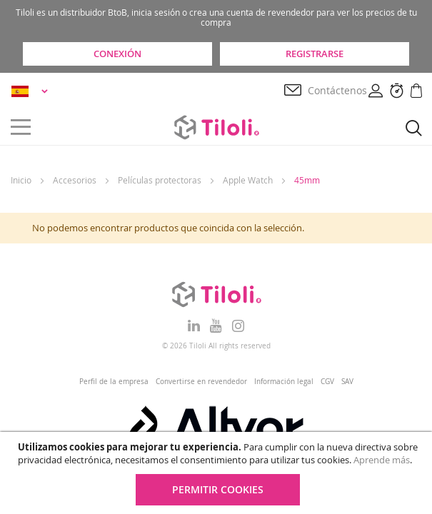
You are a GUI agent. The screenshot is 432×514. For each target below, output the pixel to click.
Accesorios (74, 180)
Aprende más (381, 459)
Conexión (117, 53)
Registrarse (314, 53)
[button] (31, 91)
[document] (218, 472)
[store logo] (216, 127)
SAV (347, 381)
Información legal (283, 381)
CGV (327, 381)
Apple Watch (248, 180)
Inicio (21, 180)
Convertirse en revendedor (201, 381)
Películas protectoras (159, 180)
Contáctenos (337, 90)
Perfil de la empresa (114, 381)
